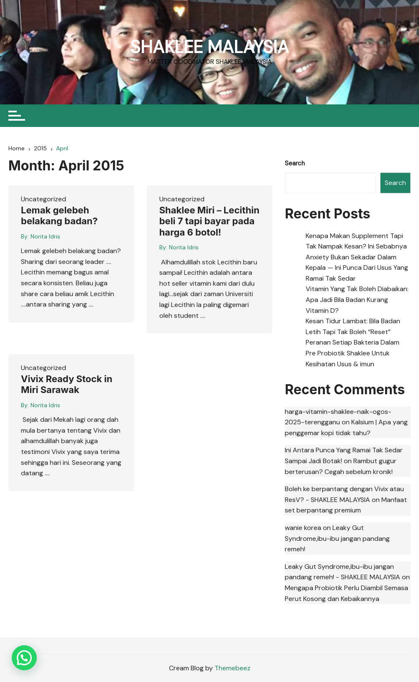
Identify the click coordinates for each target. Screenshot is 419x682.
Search (295, 163)
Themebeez (232, 668)
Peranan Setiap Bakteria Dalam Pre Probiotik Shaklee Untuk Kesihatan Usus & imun (352, 353)
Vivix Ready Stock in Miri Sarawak (66, 384)
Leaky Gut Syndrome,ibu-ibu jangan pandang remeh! (337, 538)
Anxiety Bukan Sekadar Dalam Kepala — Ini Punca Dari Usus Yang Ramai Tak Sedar (357, 268)
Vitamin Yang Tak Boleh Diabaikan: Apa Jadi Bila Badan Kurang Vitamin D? (357, 300)
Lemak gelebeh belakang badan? (59, 215)
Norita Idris (45, 236)
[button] (24, 657)
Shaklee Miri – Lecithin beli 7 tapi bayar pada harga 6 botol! (209, 221)
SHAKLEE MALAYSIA (209, 46)
